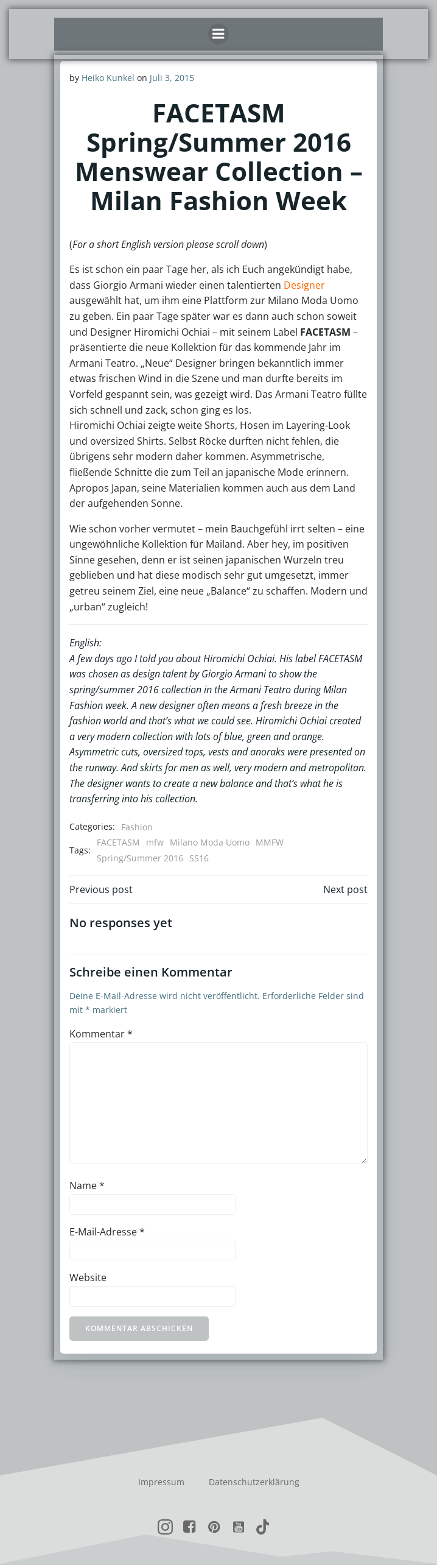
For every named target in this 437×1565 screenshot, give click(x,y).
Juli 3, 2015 (172, 77)
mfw (155, 842)
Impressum (161, 1482)
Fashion (137, 827)
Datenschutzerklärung (254, 1482)
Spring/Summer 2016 (140, 858)
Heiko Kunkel (108, 77)
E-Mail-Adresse (107, 1231)
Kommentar (101, 1033)
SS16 (199, 858)
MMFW (270, 842)
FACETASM (118, 842)
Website (88, 1277)
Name (87, 1185)
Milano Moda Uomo (210, 842)
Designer (304, 285)
